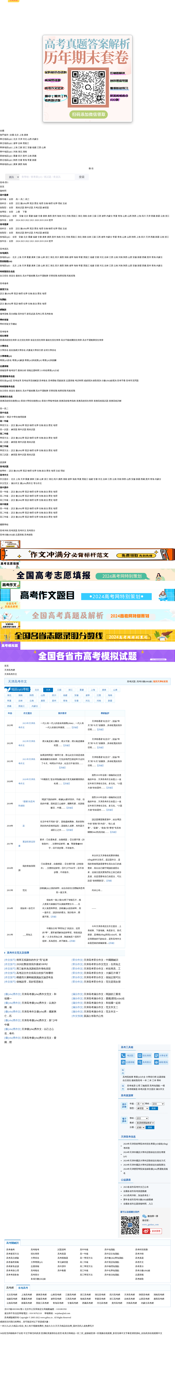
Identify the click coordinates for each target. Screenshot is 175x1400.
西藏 (34, 156)
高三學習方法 (86, 1274)
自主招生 (4, 276)
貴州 (25, 156)
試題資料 (62, 1249)
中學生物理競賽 (19, 417)
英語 (32, 203)
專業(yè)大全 (139, 1077)
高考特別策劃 (141, 1249)
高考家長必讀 (12, 1266)
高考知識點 (155, 1085)
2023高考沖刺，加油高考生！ (137, 1195)
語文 (18, 203)
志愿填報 (4, 366)
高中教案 (4, 504)
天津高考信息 (128, 1136)
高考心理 (40, 314)
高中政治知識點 (111, 1274)
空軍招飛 (53, 276)
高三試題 (4, 454)
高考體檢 (52, 380)
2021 (32, 220)
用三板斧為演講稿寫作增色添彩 (33, 968)
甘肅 (20, 160)
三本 (154, 1080)
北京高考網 (12, 1294)
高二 (22, 199)
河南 (15, 151)
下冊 (25, 212)
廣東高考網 (41, 1294)
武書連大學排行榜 (34, 350)
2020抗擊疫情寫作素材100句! (32, 964)
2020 (37, 220)
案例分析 (22, 370)
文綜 (65, 203)
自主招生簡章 (23, 340)
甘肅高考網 (73, 1303)
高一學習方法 (86, 1258)
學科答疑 (4, 320)
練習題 (46, 207)
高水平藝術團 (29, 276)
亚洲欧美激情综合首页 (51, 1333)
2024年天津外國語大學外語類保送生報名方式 (144, 1160)
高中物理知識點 (111, 1266)
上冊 (18, 212)
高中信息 (4, 413)
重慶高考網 (26, 1299)
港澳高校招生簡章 (84, 401)
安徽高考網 (41, 1299)
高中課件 (4, 487)
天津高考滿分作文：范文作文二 (101, 1007)
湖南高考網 (159, 1294)
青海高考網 (58, 1303)
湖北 (20, 151)
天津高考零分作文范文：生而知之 (102, 964)
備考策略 (4, 314)
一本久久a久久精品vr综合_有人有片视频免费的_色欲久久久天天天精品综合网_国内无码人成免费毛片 (47, 1326)
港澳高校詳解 (115, 401)
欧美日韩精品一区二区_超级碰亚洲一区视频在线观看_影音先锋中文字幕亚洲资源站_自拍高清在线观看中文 (112, 1333)
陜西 (15, 160)
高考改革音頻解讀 (30, 380)
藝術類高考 (137, 1080)
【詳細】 (75, 727)
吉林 (20, 143)
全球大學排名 (50, 350)
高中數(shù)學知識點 (114, 1258)
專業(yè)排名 (6, 360)
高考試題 (4, 466)
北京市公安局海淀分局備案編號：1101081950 (45, 1309)
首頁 (2, 186)
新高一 (3, 417)
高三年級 (4, 446)
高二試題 (4, 442)
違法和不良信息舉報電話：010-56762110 (23, 1313)
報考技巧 (13, 370)
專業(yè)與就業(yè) (33, 360)
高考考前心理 (12, 1270)
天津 (20, 139)
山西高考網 (144, 1299)
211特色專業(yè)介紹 (49, 370)
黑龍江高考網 (42, 1303)
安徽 (29, 147)
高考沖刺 (4, 530)
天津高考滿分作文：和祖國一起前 (102, 1003)
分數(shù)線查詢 (109, 380)
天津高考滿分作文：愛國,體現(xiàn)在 (104, 998)
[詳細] (109, 880)
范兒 (25, 890)
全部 (11, 199)
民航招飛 (71, 276)
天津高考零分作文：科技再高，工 (102, 968)
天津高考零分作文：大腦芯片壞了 (102, 973)
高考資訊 (4, 249)
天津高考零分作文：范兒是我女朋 (102, 981)
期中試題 (29, 207)
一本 (145, 1080)
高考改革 (17, 380)
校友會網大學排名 (17, 350)
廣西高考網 (159, 1299)
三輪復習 (145, 1085)
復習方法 (4, 289)
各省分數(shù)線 (38, 1279)
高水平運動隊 (42, 276)
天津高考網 (9, 670)
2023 (22, 220)
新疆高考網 (26, 1303)
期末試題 (20, 207)
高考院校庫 (128, 1077)
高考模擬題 (132, 1089)
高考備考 (4, 283)
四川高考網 (115, 1294)
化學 (55, 203)
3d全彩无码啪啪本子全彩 (11, 1333)
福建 (34, 147)
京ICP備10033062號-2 (14, 1309)
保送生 (12, 276)
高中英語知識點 (111, 1262)
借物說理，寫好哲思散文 (29, 981)
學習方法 (4, 425)
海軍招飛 (62, 276)
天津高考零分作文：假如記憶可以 (102, 977)
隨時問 (3, 191)
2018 (46, 220)
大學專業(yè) (6, 356)
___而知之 (27, 934)
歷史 (36, 203)
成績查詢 (88, 380)
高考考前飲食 (12, 1274)
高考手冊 (121, 380)
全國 (12, 135)
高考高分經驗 (12, 1258)
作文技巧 (10, 960)
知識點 (3, 299)
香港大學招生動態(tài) (31, 401)
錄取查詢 (97, 380)
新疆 (34, 160)
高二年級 (4, 433)
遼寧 (15, 143)
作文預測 (77, 1016)
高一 (18, 199)
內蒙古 (35, 139)
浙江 (25, 147)
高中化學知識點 (111, 1270)
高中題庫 (4, 195)
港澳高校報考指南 (67, 401)
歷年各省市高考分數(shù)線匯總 (138, 1199)
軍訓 (9, 417)
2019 (41, 220)
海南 (25, 164)
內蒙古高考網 (147, 1303)
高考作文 (4, 475)
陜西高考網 (144, 1294)
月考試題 (38, 207)
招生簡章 (4, 336)
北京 (17, 135)
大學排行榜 (151, 1077)
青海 (25, 160)
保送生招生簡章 (37, 340)
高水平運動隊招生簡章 (92, 340)
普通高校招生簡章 (8, 340)
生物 (46, 203)
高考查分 (31, 530)
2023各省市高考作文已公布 (136, 1187)
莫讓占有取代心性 (93, 1016)
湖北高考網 (100, 1294)
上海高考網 (26, 1294)
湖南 (25, 151)
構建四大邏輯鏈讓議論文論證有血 (34, 977)
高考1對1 (4, 182)
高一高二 (4, 408)
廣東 (26, 135)
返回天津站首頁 (160, 681)
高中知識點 (109, 1249)
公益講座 (126, 1180)
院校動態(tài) (6, 261)
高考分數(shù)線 (7, 534)
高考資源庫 (127, 1095)
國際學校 (4, 524)
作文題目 (4, 479)
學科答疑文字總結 (8, 324)
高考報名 (43, 380)
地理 (41, 203)
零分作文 (37, 483)
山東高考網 (56, 1294)
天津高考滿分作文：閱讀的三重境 (102, 994)
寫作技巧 (22, 314)
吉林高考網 (129, 1299)
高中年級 (84, 1249)
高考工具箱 (127, 1047)
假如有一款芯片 (27, 908)
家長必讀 (31, 314)
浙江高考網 (85, 1294)
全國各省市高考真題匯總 (134, 1191)
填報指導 (4, 370)
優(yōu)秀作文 (26, 483)
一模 (163, 1085)
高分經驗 (13, 314)
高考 (6, 1317)
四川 (20, 156)
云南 (29, 156)
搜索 (82, 176)
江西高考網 (70, 1299)
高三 (27, 199)
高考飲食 (49, 314)
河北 (25, 139)
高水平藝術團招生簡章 (71, 340)
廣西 (20, 164)
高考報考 (4, 331)
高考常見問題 (132, 380)
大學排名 (4, 346)
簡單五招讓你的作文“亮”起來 (32, 960)
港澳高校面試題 (101, 401)
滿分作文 (15, 483)
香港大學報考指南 (50, 401)
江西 (39, 147)
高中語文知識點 (111, 1254)
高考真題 (13, 530)
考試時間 (79, 380)
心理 (138, 1085)
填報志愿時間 (33, 370)
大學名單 (163, 1055)
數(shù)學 (24, 203)
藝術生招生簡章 (53, 340)
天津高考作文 (10, 674)
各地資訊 (4, 253)
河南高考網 (131, 1303)
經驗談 (3, 309)
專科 (159, 1080)
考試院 (130, 1055)
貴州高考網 (117, 1303)
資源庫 (3, 462)
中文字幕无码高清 (32, 1333)
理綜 (60, 203)
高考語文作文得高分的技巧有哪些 (34, 973)
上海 (21, 135)
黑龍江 (26, 143)
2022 (27, 220)
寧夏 (29, 160)
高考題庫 (4, 224)
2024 (18, 220)
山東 (44, 147)
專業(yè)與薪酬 (49, 360)
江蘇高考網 (70, 1294)
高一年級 (4, 421)
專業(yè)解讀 (18, 360)
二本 (149, 1080)
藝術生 (19, 276)
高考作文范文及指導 (18, 952)
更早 (51, 220)
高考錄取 (28, 534)
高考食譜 (131, 1085)
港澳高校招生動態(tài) (10, 401)
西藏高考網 (87, 1303)
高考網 (10, 1287)
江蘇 (20, 147)
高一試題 (4, 429)
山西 (29, 139)
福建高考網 (12, 1299)
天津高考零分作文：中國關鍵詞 (101, 960)
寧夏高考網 (100, 1299)
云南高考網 (12, 1303)
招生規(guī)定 (6, 380)
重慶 (15, 156)
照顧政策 (61, 380)
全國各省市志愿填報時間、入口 (138, 1204)
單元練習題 (63, 1262)
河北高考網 (102, 1303)
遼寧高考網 (56, 1299)
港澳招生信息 (6, 396)
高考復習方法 (12, 1254)
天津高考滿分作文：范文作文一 (101, 1011)
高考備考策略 (12, 1262)
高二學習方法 (86, 1266)
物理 (50, 203)
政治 (35, 293)
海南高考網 (85, 1299)
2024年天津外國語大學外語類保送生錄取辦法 (144, 1165)
